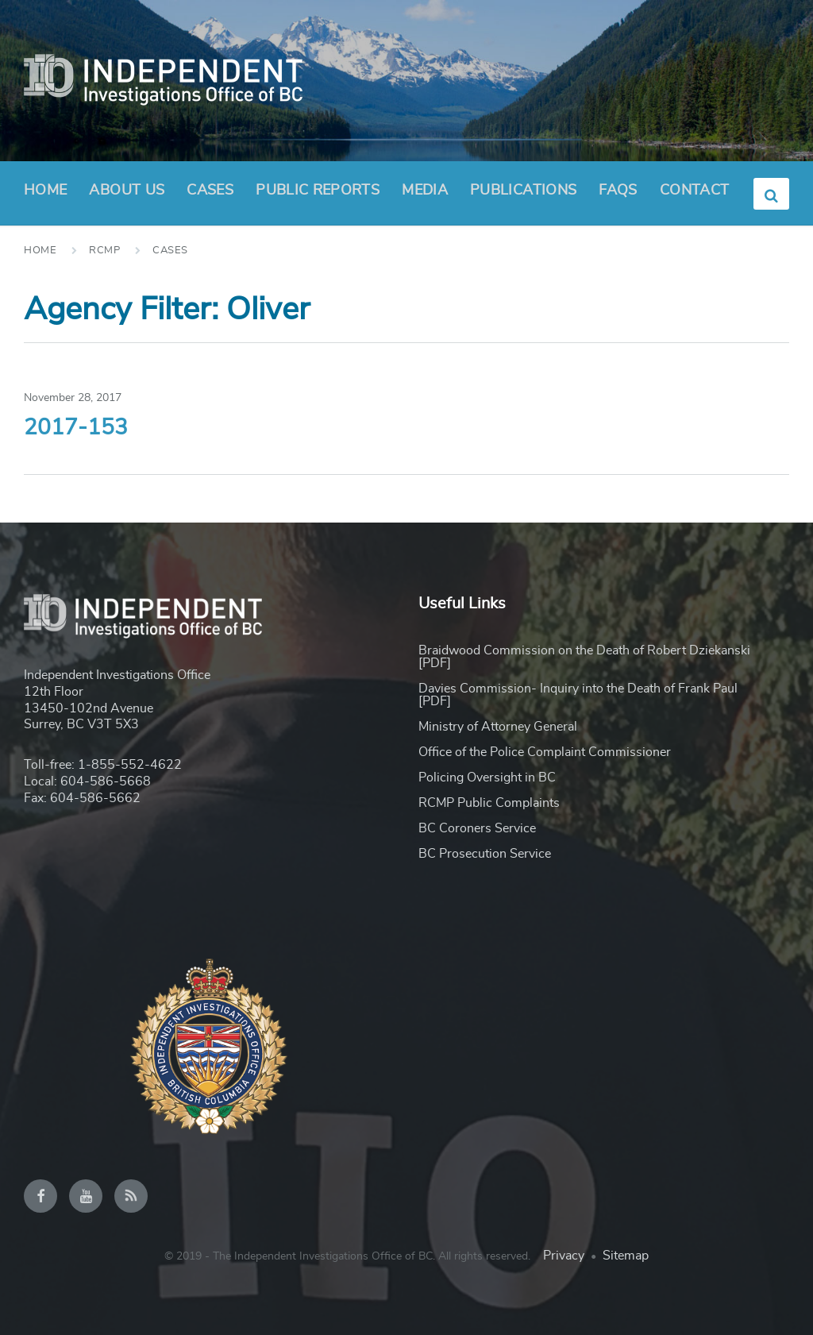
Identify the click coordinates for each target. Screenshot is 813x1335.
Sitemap (626, 1255)
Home (45, 190)
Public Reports (318, 190)
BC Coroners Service (477, 828)
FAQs (618, 190)
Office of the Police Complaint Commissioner (544, 752)
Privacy (563, 1255)
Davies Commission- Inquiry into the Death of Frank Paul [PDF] (578, 695)
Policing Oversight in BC (487, 777)
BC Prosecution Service (484, 853)
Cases (210, 190)
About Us (126, 195)
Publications (523, 190)
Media (425, 190)
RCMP (104, 250)
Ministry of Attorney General (497, 726)
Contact (695, 190)
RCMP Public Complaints (489, 803)
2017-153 (76, 428)
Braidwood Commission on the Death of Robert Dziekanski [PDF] (584, 656)
